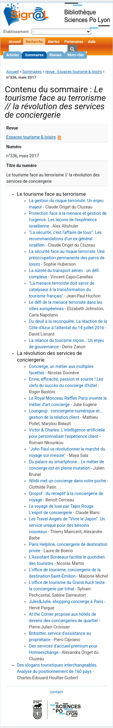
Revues (56, 55)
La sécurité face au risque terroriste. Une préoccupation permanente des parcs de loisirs (67, 258)
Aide (91, 42)
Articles (12, 55)
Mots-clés (75, 55)
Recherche (34, 42)
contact (56, 692)
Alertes (53, 42)
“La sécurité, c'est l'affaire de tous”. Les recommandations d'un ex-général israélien (65, 239)
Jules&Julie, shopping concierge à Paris (66, 601)
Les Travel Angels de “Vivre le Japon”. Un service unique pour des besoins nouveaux (67, 525)
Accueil (15, 42)
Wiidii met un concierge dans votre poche (67, 480)
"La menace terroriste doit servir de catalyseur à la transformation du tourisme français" (61, 289)
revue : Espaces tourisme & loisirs (73, 71)
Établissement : (17, 31)
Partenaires (73, 42)
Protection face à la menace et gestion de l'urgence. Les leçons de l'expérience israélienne (68, 219)
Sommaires (34, 55)
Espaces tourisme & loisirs (31, 137)
